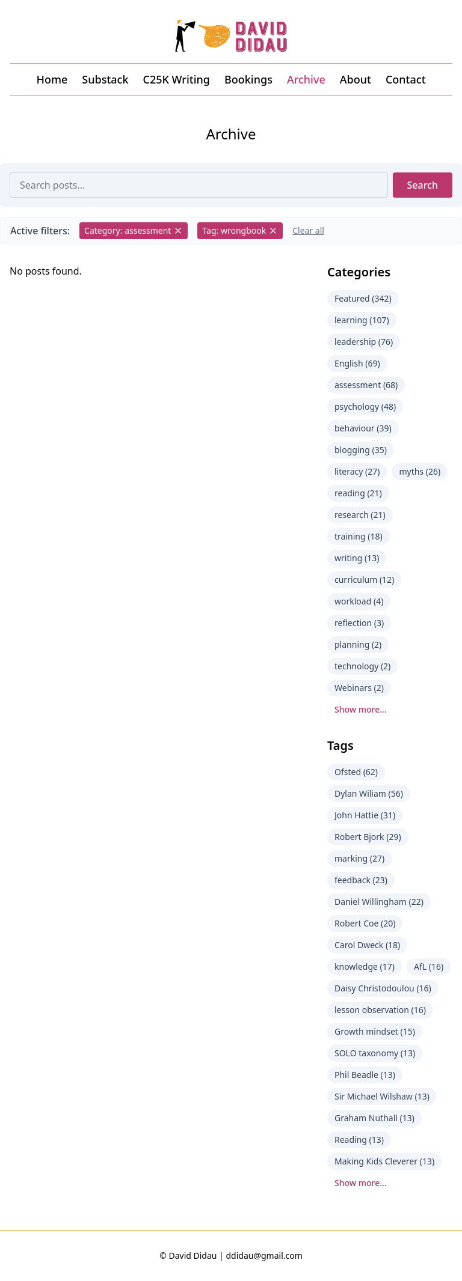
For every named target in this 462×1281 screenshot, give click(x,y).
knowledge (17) (364, 966)
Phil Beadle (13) (364, 1074)
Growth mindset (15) (374, 1031)
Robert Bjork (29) (367, 836)
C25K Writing (176, 79)
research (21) (360, 514)
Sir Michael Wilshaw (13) (382, 1096)
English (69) (357, 363)
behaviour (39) (363, 428)
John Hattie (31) (364, 815)
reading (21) (358, 493)
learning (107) (361, 320)
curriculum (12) (364, 579)
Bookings (248, 79)
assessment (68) (366, 385)
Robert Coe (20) (364, 923)
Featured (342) (363, 298)
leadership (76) (363, 341)
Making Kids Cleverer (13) (384, 1161)
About (355, 79)
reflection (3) (359, 622)
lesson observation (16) (380, 1009)
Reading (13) (359, 1139)
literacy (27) (357, 471)
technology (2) (362, 666)
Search (422, 185)
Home (51, 79)
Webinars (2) (359, 687)
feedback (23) (360, 880)
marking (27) (359, 858)
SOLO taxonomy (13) (374, 1053)
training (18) (358, 536)
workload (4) (358, 601)
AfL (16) (428, 966)
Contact (406, 79)
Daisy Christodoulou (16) (382, 988)
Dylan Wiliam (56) (368, 793)
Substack (105, 79)
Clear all (308, 230)
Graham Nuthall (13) (374, 1118)
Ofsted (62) (356, 771)
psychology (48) (365, 406)
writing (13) (356, 558)
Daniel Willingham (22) (379, 901)
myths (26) (419, 471)
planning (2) (357, 644)
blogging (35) (360, 449)
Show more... (360, 709)
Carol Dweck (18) (367, 945)
